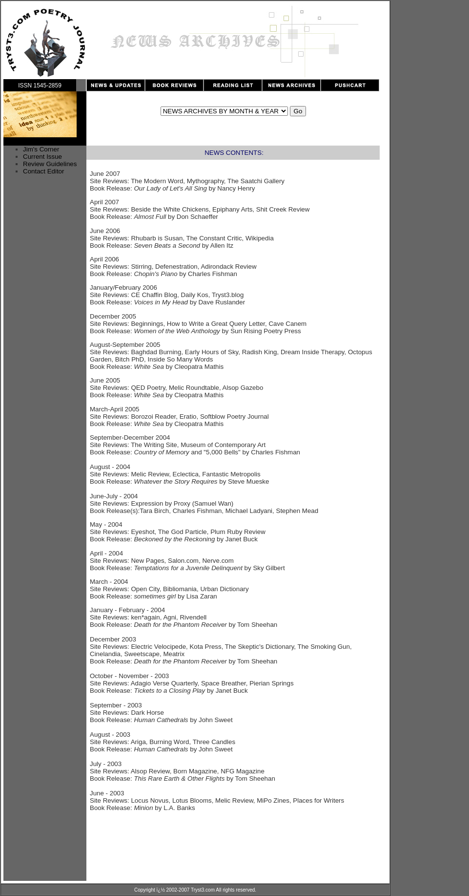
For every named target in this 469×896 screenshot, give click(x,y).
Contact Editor (43, 171)
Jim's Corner (41, 149)
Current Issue (42, 156)
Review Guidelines (50, 164)
